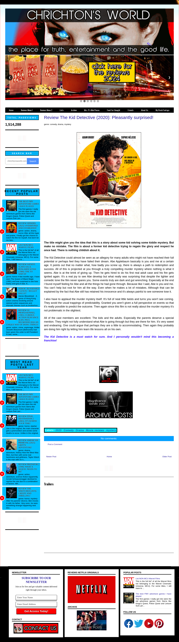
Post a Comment (55, 444)
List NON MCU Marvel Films (26, 246)
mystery (111, 430)
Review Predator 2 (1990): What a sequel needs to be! (28, 468)
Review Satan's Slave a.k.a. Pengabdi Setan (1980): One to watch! (27, 269)
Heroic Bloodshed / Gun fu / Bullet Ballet (28, 290)
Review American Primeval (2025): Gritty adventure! (28, 444)
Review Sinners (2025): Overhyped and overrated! (28, 225)
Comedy (69, 430)
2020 (58, 430)
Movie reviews (95, 430)
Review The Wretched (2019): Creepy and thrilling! (27, 492)
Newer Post (51, 456)
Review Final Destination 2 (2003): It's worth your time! (27, 420)
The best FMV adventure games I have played (28, 203)
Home (109, 456)
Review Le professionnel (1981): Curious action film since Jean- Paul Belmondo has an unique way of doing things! (22, 317)
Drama (80, 430)
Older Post (167, 456)
